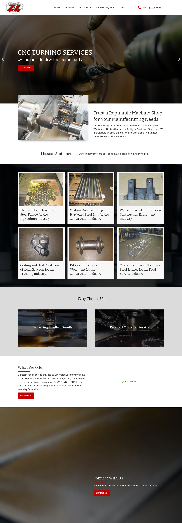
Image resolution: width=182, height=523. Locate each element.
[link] (57, 7)
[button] (26, 67)
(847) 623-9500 (152, 7)
